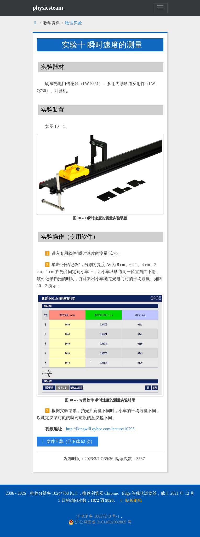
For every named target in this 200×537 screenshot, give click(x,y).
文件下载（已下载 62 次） (67, 441)
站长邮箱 (130, 500)
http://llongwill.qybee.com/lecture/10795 (100, 429)
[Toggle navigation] (160, 8)
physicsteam (48, 7)
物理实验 (73, 23)
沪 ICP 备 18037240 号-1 (98, 516)
